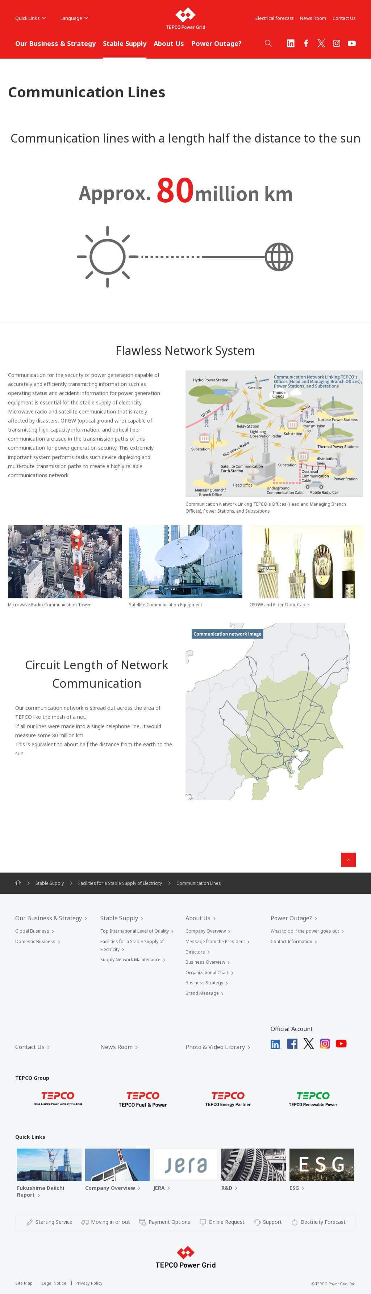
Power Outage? (216, 43)
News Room (313, 18)
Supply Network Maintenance (130, 959)
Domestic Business (35, 941)
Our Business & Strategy (55, 43)
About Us (169, 43)
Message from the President (215, 941)
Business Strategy (204, 983)
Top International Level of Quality (134, 931)
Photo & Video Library (215, 1047)
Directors (195, 952)
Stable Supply (124, 43)
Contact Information (291, 941)
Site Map (24, 1283)
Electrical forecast (274, 18)
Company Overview (206, 931)
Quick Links (30, 18)
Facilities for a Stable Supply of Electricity (120, 883)
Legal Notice (54, 1283)
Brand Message (202, 993)
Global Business (32, 931)
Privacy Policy (89, 1283)
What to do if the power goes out (305, 931)
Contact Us (344, 18)
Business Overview (205, 962)
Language (74, 18)
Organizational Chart (207, 973)
